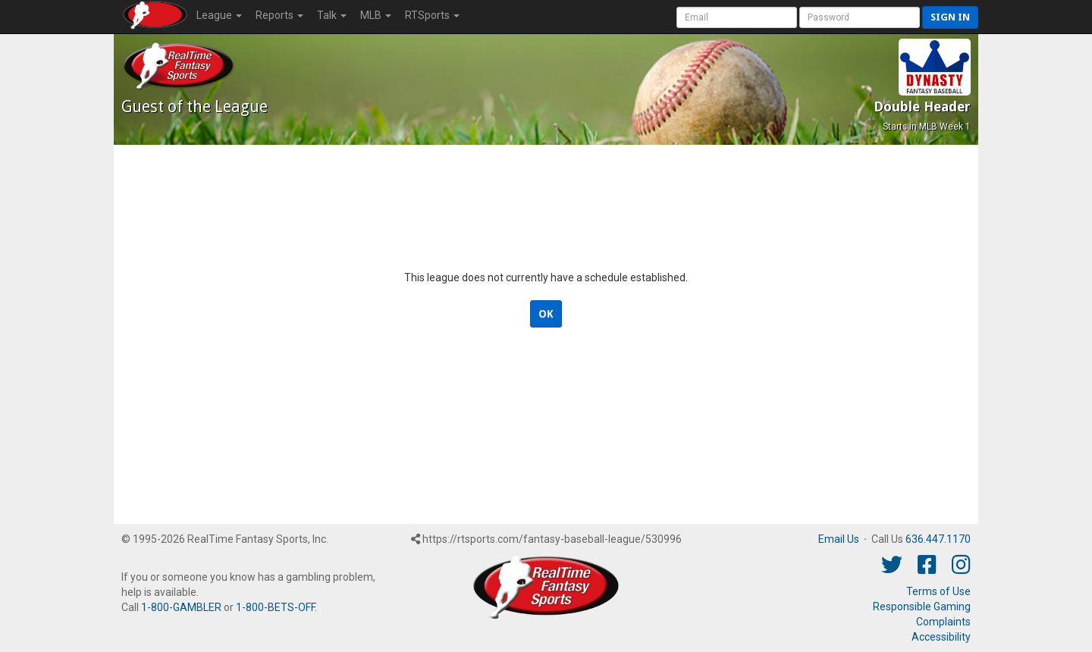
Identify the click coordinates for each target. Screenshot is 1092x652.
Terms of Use (938, 591)
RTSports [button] (432, 15)
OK (546, 314)
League (219, 15)
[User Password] (859, 17)
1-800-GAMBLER (181, 607)
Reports (279, 15)
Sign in (950, 17)
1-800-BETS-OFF (275, 607)
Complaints (943, 622)
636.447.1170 (938, 539)
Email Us (838, 539)
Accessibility (941, 637)
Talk (332, 15)
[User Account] (736, 17)
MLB (375, 15)
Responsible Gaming (922, 606)
